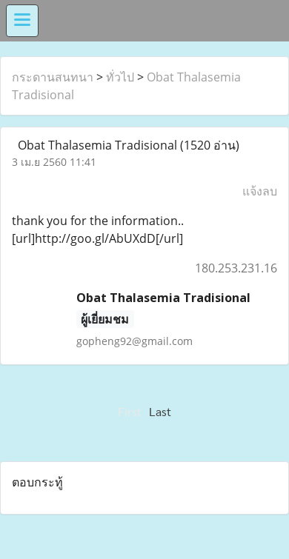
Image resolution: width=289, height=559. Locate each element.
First (130, 411)
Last (160, 411)
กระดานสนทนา (52, 77)
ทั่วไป (120, 77)
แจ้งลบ (259, 191)
